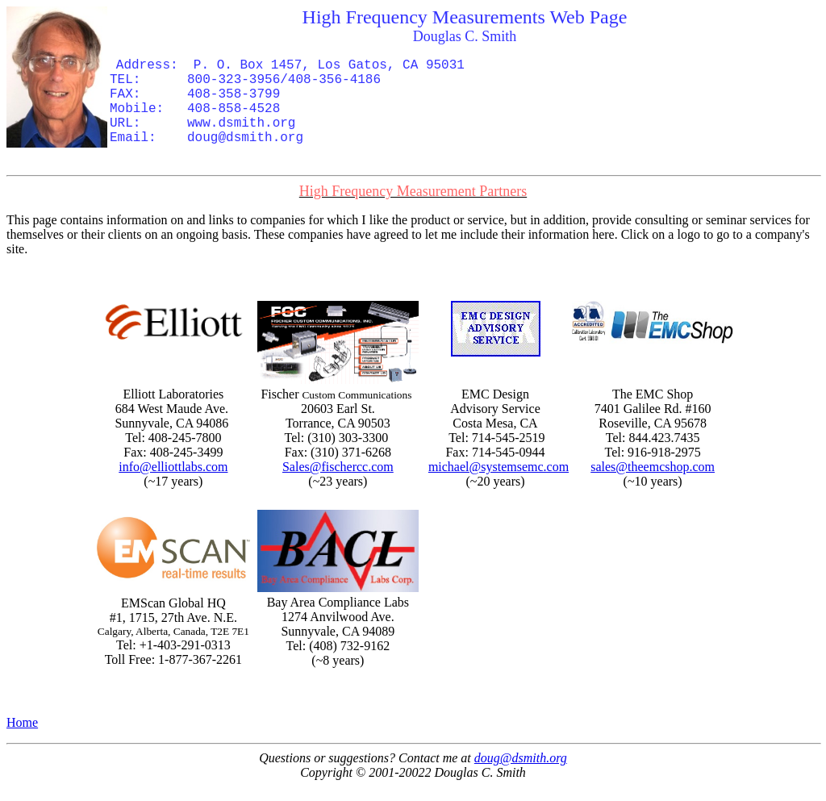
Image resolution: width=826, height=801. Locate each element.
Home (22, 722)
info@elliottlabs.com (173, 467)
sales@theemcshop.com (652, 467)
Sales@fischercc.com (338, 467)
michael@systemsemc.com (498, 467)
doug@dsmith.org (520, 758)
